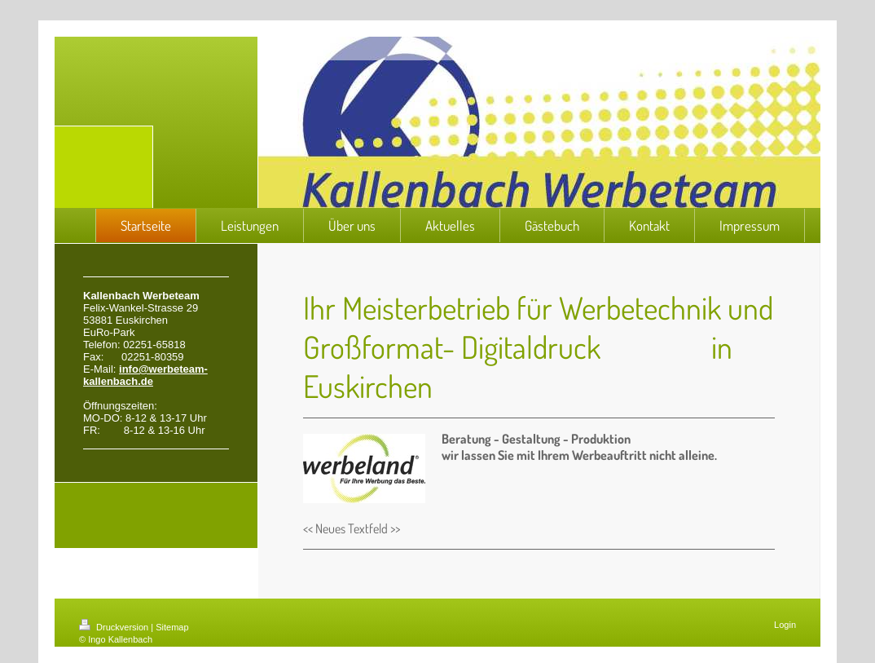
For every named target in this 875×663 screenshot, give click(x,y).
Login (785, 625)
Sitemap (172, 627)
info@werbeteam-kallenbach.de (145, 375)
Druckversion (115, 627)
